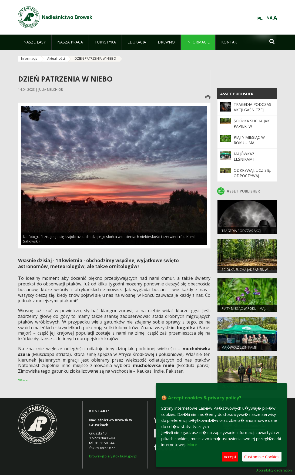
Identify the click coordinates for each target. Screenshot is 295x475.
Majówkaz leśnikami (244, 156)
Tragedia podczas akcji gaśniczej (252, 107)
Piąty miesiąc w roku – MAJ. (249, 140)
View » (23, 380)
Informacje (29, 58)
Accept (230, 456)
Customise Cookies (262, 456)
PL (260, 18)
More (192, 444)
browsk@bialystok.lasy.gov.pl (113, 456)
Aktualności (56, 58)
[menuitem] (34, 42)
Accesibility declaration (274, 470)
